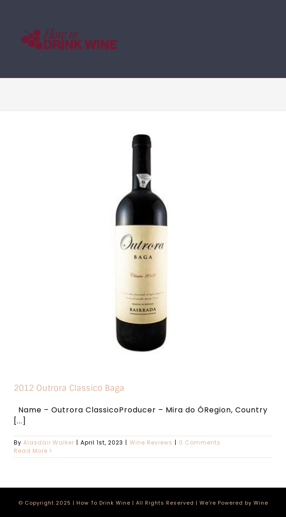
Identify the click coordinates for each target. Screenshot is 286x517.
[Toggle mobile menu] (267, 31)
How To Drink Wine (103, 502)
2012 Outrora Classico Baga (69, 388)
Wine (261, 502)
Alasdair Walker (48, 442)
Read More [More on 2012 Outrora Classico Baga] (31, 451)
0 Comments (200, 442)
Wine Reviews (151, 442)
